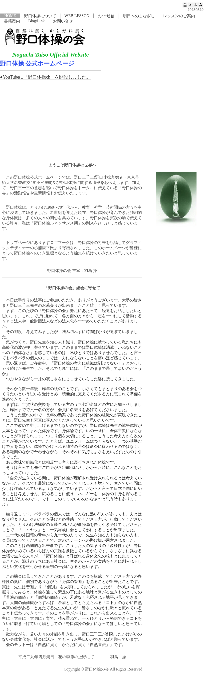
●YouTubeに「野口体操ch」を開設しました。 (45, 77)
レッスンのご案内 (179, 16)
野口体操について (40, 16)
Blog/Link (36, 21)
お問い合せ (63, 21)
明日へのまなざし (139, 16)
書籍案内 (12, 21)
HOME (10, 16)
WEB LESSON (76, 16)
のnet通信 (106, 16)
